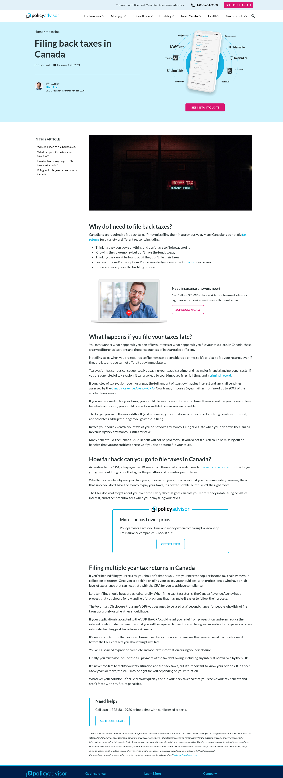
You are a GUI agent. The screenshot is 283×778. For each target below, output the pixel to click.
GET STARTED (170, 544)
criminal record (220, 375)
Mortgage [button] (118, 16)
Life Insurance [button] (94, 16)
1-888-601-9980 (204, 5)
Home (39, 32)
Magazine (52, 32)
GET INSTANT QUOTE (205, 107)
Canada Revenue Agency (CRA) (133, 388)
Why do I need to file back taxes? (56, 146)
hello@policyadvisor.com (185, 755)
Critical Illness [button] (143, 16)
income (189, 262)
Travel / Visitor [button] (191, 16)
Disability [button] (166, 16)
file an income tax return (217, 467)
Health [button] (213, 16)
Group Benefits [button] (236, 16)
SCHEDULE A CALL (239, 5)
